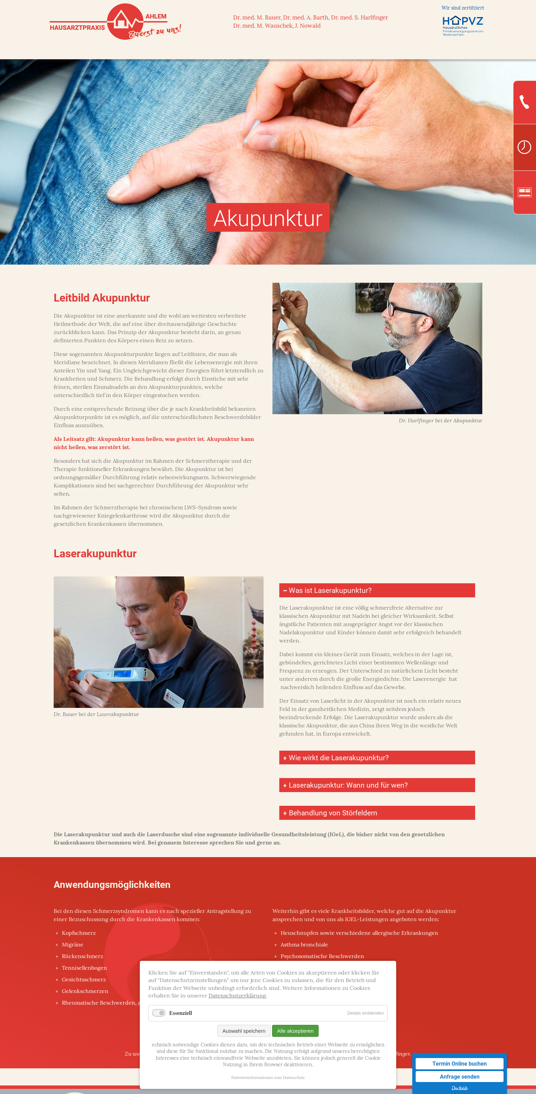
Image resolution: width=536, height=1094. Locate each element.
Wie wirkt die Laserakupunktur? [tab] (339, 758)
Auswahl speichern (244, 1031)
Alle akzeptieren (295, 1031)
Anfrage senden (460, 1076)
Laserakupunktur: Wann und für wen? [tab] (349, 786)
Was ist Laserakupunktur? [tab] (330, 590)
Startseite (71, 50)
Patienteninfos (437, 50)
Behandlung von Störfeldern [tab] (334, 814)
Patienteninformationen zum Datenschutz (268, 1077)
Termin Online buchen (459, 1063)
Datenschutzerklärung (237, 996)
